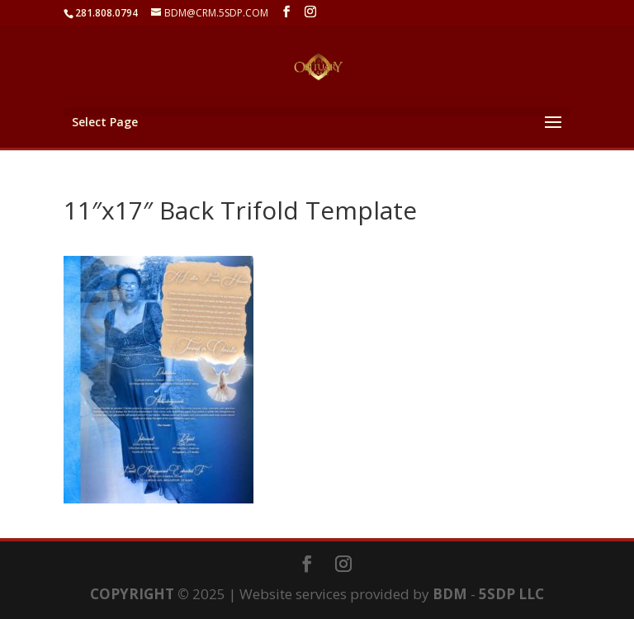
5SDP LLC (511, 593)
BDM (450, 593)
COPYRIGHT (132, 593)
